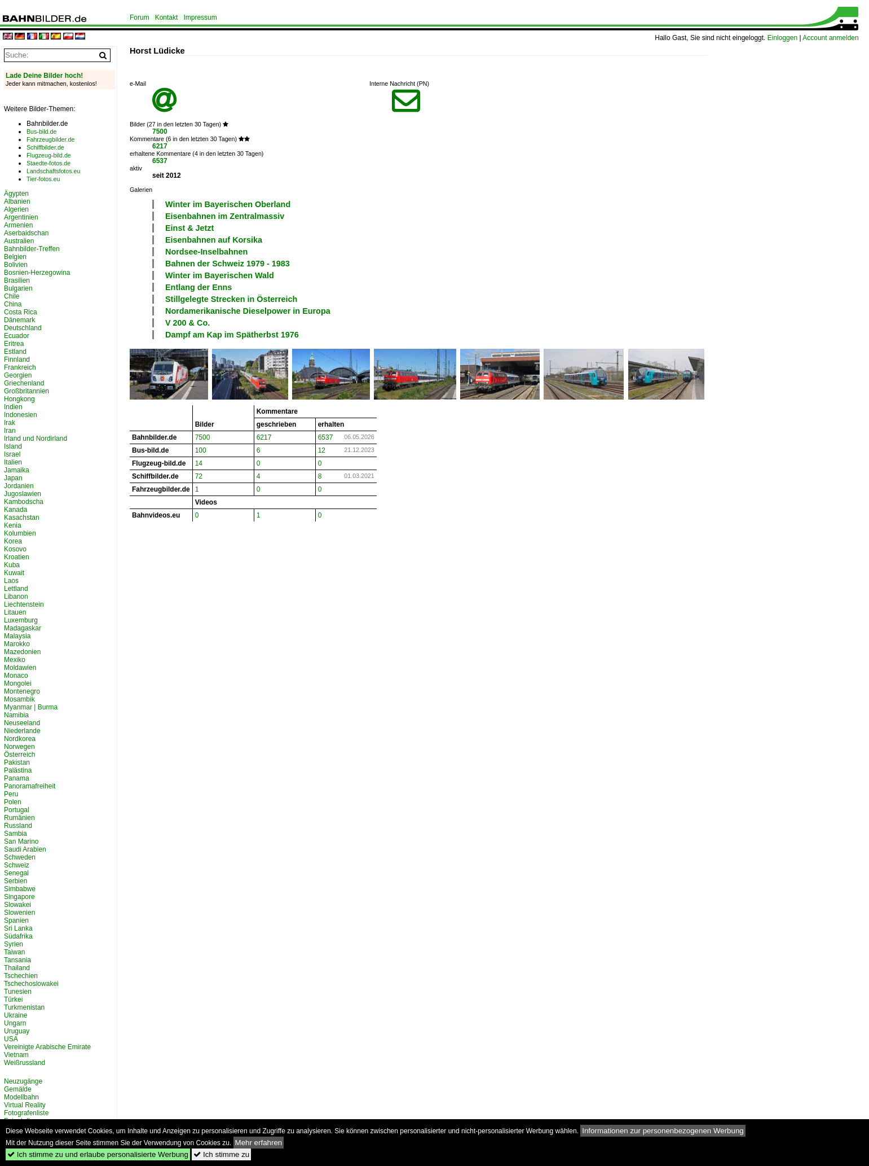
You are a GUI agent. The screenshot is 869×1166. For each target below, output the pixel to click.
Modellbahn (21, 1097)
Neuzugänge (23, 1081)
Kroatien (16, 557)
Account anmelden (830, 38)
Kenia (12, 525)
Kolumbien (20, 533)
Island (13, 446)
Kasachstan (21, 517)
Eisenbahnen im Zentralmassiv (224, 216)
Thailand (17, 968)
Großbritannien (26, 391)
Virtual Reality (25, 1105)
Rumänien (19, 818)
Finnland (17, 359)
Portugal (16, 810)
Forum (139, 17)
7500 (159, 131)
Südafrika (18, 936)
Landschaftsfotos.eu (53, 171)
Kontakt (166, 17)
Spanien (16, 920)
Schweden (20, 857)
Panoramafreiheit (29, 786)
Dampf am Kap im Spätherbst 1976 (232, 334)
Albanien (17, 201)
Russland (18, 826)
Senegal (16, 873)
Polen (12, 802)
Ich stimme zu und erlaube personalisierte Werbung (97, 1154)
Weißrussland (24, 1063)
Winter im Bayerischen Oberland (227, 204)
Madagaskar (22, 628)
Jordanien (19, 486)
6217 (159, 146)
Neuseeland (22, 723)
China (12, 304)
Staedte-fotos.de (48, 163)
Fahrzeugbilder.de (50, 139)
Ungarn (15, 1023)
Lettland (16, 589)
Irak (9, 423)
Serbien (15, 881)
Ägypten (16, 194)
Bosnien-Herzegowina (37, 273)
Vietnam (16, 1055)
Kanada (15, 510)
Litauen (15, 612)
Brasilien (17, 280)
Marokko (17, 644)
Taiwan (14, 952)
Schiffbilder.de (45, 147)
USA (11, 1039)
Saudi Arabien (25, 849)
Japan (13, 478)
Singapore (19, 897)
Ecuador (16, 336)
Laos (11, 581)
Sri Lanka (18, 928)
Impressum (200, 17)
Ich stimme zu (221, 1154)
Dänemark (19, 320)
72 (198, 476)
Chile (11, 296)
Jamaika (16, 470)
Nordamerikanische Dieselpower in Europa (247, 310)
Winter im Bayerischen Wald (219, 275)
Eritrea (14, 344)
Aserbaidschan (26, 233)
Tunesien (18, 992)
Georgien (18, 375)
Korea (13, 541)
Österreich (19, 755)
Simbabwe (20, 889)
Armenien (18, 225)
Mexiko (14, 660)
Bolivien (16, 265)
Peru (11, 794)
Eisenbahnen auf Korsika (213, 239)
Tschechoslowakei (31, 984)
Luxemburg (21, 620)
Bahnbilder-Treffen (32, 249)
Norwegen (19, 747)
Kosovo (15, 549)
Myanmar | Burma (31, 707)
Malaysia (17, 636)
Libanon (16, 596)
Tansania (17, 960)
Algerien (16, 209)
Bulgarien (18, 288)
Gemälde (18, 1089)
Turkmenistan (24, 1007)
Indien (13, 407)
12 (321, 450)
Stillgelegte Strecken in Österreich (231, 299)
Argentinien (21, 217)
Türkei (13, 999)
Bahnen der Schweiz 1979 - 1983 (227, 263)
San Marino (21, 841)
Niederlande (22, 731)
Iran (10, 431)
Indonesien (20, 415)
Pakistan (17, 762)
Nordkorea (20, 739)
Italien (13, 462)
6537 (159, 161)
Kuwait (14, 573)
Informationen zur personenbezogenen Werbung (663, 1130)
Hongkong (19, 399)
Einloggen (782, 38)
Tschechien (21, 976)
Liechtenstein (24, 604)
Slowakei (17, 905)
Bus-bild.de (41, 131)
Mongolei (18, 683)
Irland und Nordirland (35, 438)
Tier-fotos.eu (43, 179)
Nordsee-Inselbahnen (206, 251)
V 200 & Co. (187, 322)
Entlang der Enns (198, 287)
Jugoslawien (22, 494)
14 (198, 463)
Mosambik (19, 699)
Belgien (15, 257)
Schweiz (16, 865)
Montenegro (22, 691)
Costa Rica (20, 312)
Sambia (15, 834)
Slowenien (19, 913)
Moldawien (20, 668)
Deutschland (23, 328)
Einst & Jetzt (189, 228)
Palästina (18, 770)
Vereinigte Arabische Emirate (47, 1047)
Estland (15, 352)
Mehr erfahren (259, 1142)
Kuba (12, 565)
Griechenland (24, 383)
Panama (16, 778)
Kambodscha (23, 502)
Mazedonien (22, 652)
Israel (12, 454)
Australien (19, 241)
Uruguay (16, 1031)
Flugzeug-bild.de (49, 155)
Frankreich (20, 367)
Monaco (16, 676)
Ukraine (15, 1015)
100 (200, 450)
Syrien (13, 944)
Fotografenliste (26, 1113)
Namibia (16, 715)
